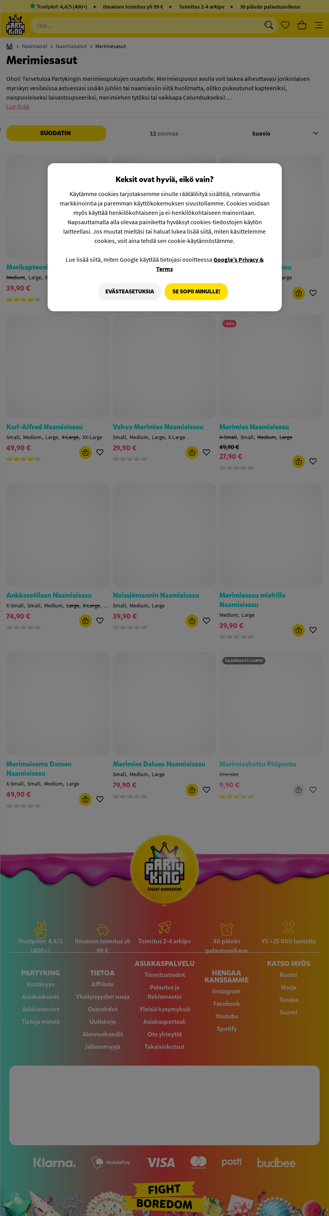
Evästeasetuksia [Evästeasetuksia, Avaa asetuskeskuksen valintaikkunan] (127, 291)
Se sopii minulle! (196, 291)
